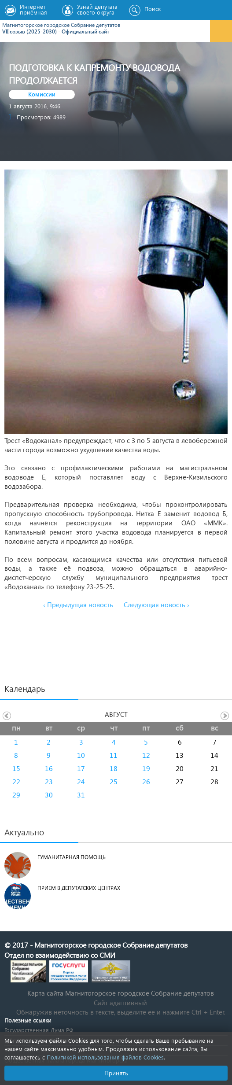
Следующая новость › (156, 604)
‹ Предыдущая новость (78, 604)
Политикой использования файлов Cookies (105, 1057)
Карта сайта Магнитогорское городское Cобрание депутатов (120, 993)
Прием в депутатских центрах (78, 888)
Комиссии (41, 94)
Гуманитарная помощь (71, 857)
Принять (116, 1073)
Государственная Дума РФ (38, 1029)
